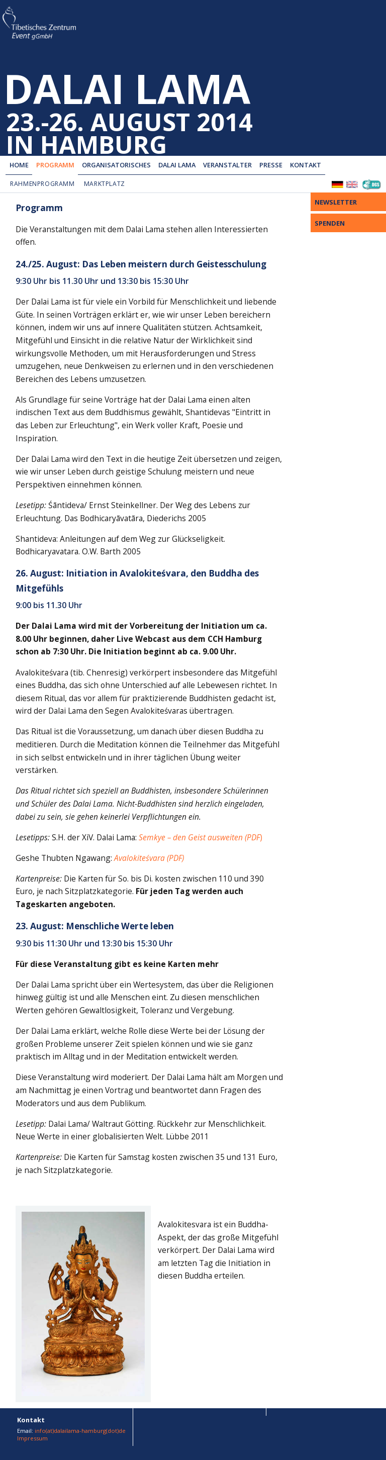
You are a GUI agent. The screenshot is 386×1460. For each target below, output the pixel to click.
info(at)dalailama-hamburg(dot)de (80, 1430)
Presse (270, 164)
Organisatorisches (116, 164)
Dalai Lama (177, 164)
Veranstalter (227, 164)
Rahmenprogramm (42, 183)
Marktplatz (104, 183)
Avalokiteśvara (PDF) (149, 857)
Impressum (32, 1438)
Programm (55, 164)
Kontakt (305, 164)
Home (19, 164)
